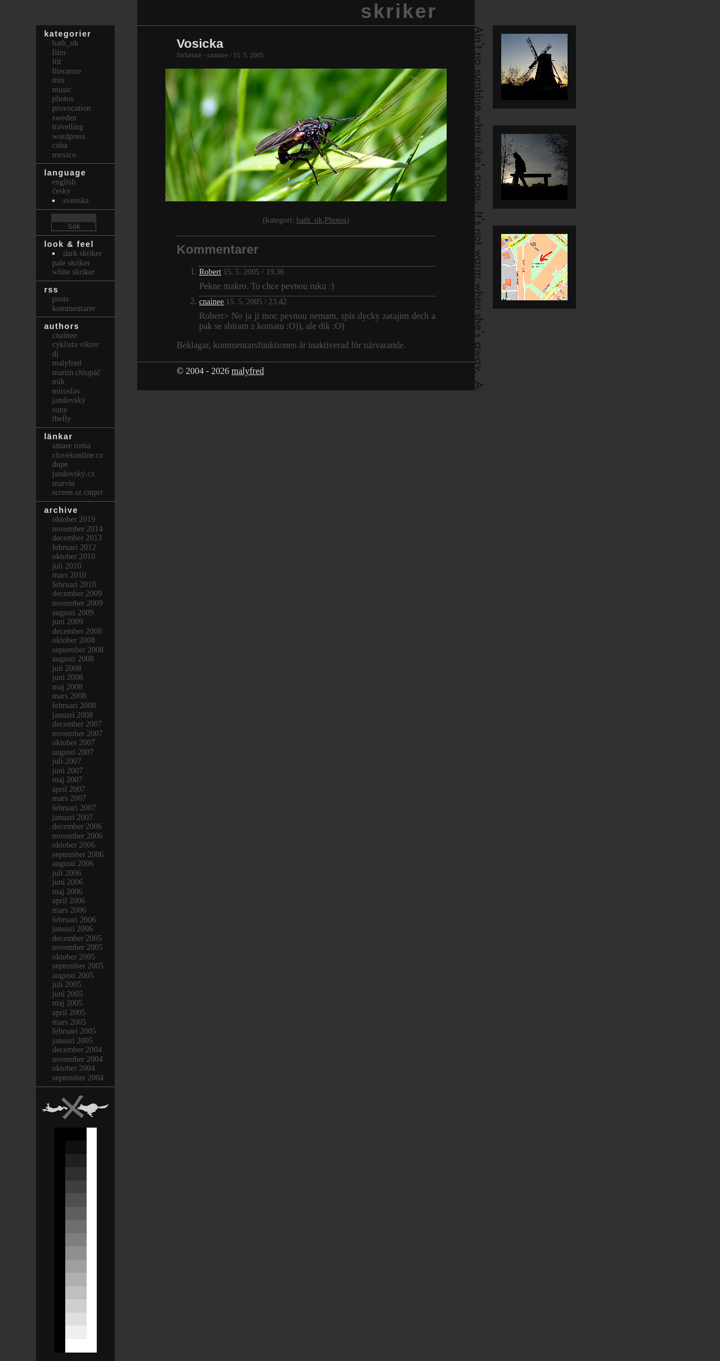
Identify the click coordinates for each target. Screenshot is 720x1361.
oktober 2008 (73, 640)
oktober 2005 (73, 956)
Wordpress (69, 136)
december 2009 (77, 593)
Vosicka (200, 44)
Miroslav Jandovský (69, 395)
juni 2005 (67, 993)
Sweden (64, 117)
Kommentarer (74, 308)
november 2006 (77, 835)
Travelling (67, 126)
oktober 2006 (73, 844)
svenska (76, 200)
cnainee (211, 301)
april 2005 (69, 1012)
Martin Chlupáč (76, 372)
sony (60, 409)
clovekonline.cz (78, 454)
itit (56, 61)
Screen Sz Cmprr (77, 492)
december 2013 (77, 537)
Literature (67, 70)
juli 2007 (67, 760)
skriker (399, 11)
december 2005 (77, 938)
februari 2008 (74, 705)
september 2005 (78, 965)
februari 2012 (74, 547)
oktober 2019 (73, 519)
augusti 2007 (73, 751)
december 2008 (77, 631)
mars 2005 (69, 1021)
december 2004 (77, 1049)
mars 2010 (69, 574)
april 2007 (69, 789)
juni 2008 (67, 677)
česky (61, 190)
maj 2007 (67, 779)
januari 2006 (72, 928)
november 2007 (77, 733)
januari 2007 (72, 817)
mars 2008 (69, 695)
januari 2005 (72, 1040)
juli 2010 (67, 565)
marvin (63, 483)
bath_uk (309, 219)
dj (55, 353)
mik (58, 381)
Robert (210, 271)
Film (59, 52)
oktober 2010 (73, 556)
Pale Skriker (71, 262)
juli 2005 (67, 984)
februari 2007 (74, 807)
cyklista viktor (75, 344)
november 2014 (77, 528)
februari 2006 (74, 919)
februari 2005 (74, 1030)
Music (61, 89)
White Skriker (73, 271)
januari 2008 (72, 714)
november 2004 (77, 1058)
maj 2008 (67, 686)
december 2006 (77, 826)
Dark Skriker (82, 253)
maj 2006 (67, 891)
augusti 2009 (73, 612)
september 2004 (78, 1077)
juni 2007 (67, 770)
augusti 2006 (73, 863)
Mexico (64, 154)
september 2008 (78, 649)
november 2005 (77, 947)
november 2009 (77, 602)
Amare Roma (71, 445)
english (64, 181)
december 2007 (77, 723)
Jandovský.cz (73, 473)
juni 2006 (67, 881)
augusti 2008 (73, 658)
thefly (61, 418)
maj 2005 (67, 1002)
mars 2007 (69, 798)
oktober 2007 (73, 742)
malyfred (247, 371)
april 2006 (69, 900)
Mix (58, 79)
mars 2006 (69, 909)
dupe (60, 463)
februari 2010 (74, 584)
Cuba (60, 145)
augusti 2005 (73, 975)
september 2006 (78, 854)
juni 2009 (67, 621)
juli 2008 (67, 668)
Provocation (71, 107)
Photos (335, 219)
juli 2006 (67, 872)
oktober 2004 (73, 1067)
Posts (60, 298)
